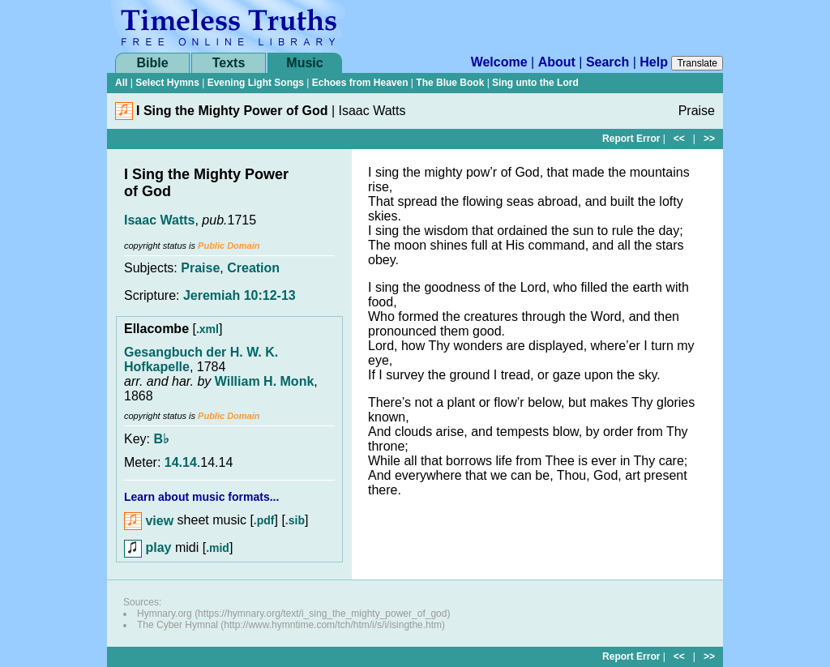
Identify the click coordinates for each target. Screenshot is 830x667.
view (148, 521)
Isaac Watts (159, 220)
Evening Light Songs (256, 82)
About (556, 62)
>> (709, 138)
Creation (253, 268)
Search (607, 62)
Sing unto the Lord (535, 82)
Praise (200, 268)
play (147, 547)
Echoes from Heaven (360, 82)
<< (679, 138)
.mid (217, 547)
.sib (295, 521)
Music (304, 63)
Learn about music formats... (201, 496)
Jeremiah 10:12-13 (239, 295)
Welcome (499, 62)
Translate (697, 63)
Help (654, 62)
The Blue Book (450, 82)
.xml (207, 329)
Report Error (631, 138)
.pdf (264, 521)
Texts (229, 63)
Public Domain (228, 245)
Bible (152, 63)
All (121, 82)
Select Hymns (167, 82)
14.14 (181, 462)
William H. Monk (264, 381)
